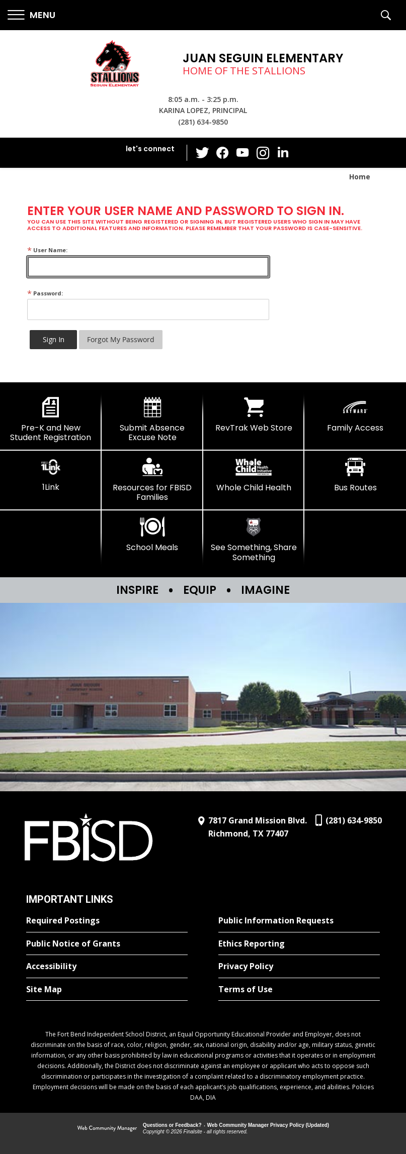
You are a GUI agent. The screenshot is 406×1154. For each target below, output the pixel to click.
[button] (31, 15)
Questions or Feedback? (172, 1125)
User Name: (47, 250)
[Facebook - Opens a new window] (222, 152)
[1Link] (51, 474)
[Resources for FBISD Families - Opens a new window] (152, 479)
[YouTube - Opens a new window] (242, 152)
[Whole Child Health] (254, 475)
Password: (45, 293)
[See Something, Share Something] (254, 539)
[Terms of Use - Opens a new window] (299, 989)
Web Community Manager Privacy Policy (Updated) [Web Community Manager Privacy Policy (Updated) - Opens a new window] (268, 1125)
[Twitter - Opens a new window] (202, 152)
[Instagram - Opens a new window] (263, 153)
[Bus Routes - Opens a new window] (355, 475)
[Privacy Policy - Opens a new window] (299, 966)
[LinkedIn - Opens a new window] (283, 152)
